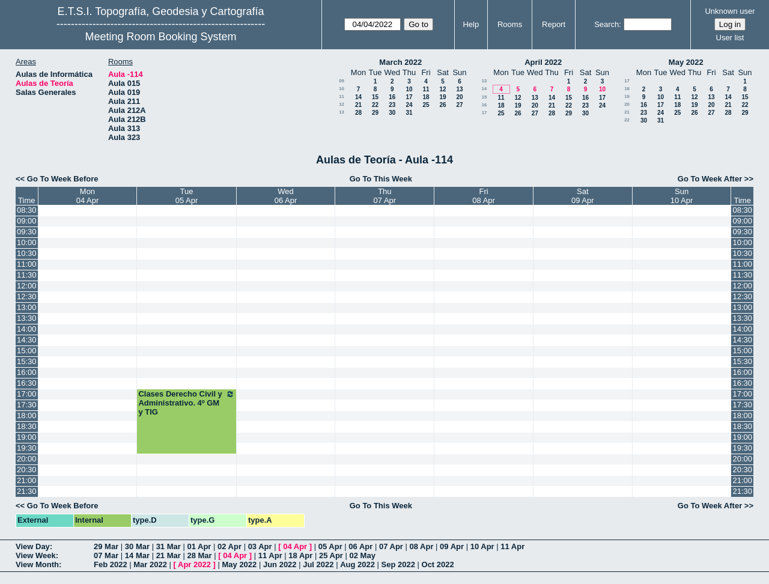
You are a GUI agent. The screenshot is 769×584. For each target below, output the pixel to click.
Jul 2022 (318, 564)
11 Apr (512, 546)
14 (358, 97)
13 (459, 89)
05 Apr (330, 546)
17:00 (27, 393)
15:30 (27, 361)
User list (730, 37)
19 (442, 97)
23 (392, 105)
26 (442, 105)
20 (459, 97)
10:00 (27, 242)
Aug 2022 (357, 564)
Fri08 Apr (483, 196)
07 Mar (106, 555)
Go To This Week (381, 178)
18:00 (27, 415)
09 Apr (452, 546)
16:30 (27, 383)
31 (409, 112)
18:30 (27, 426)
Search (606, 24)
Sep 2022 (398, 564)
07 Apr (391, 546)
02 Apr (229, 546)
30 (392, 112)
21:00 (27, 480)
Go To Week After (710, 178)
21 (358, 105)
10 (341, 88)
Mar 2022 (150, 564)
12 (442, 89)
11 (425, 89)
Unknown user (730, 11)
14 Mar (137, 555)
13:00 (27, 307)
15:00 (27, 350)
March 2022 (400, 62)
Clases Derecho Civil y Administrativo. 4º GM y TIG (186, 402)
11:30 (27, 274)
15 (375, 97)
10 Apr (482, 546)
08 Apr (422, 546)
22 (375, 105)
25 (425, 105)
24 (409, 105)
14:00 (27, 328)
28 (358, 112)
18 (425, 97)
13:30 (27, 318)
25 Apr (331, 555)
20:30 (27, 469)
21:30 (27, 491)
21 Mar (168, 555)
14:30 (27, 339)
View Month (37, 564)
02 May (362, 555)
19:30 (27, 447)
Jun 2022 (280, 564)
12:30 (27, 296)
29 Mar (106, 546)
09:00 (27, 220)
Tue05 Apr (186, 196)
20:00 (27, 458)
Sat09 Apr (582, 196)
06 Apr (360, 546)
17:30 (27, 404)
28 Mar (199, 555)
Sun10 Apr (681, 196)
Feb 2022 (110, 564)
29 (375, 112)
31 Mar (168, 546)
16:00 (27, 372)
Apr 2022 (194, 564)
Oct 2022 (438, 564)
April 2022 (543, 62)
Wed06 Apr (286, 196)
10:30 (27, 253)
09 (341, 81)
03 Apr (260, 546)
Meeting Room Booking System (160, 37)
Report (553, 24)
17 (409, 97)
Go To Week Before (63, 178)
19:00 (27, 437)
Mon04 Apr (87, 196)
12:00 (27, 285)
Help (471, 24)
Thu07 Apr (385, 196)
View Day (33, 546)
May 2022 (686, 62)
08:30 (27, 209)
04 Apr (295, 546)
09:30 (27, 231)
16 (392, 97)
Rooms (509, 24)
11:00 (27, 264)
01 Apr (199, 546)
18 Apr (300, 555)
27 (459, 105)
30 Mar (137, 546)
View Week (36, 555)
